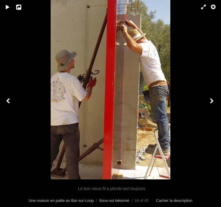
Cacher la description (174, 200)
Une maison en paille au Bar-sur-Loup (61, 200)
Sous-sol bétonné (114, 200)
